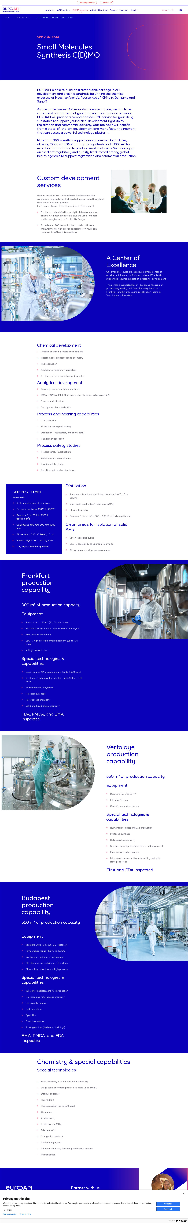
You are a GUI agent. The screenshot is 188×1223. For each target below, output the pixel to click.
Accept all (168, 1204)
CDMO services (80, 10)
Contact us (107, 3)
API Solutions (63, 10)
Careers (113, 10)
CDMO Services (23, 18)
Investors (123, 10)
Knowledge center (87, 3)
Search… (167, 10)
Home (7, 18)
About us (49, 10)
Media (134, 10)
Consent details (9, 1214)
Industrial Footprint (99, 10)
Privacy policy (25, 1214)
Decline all (168, 1209)
